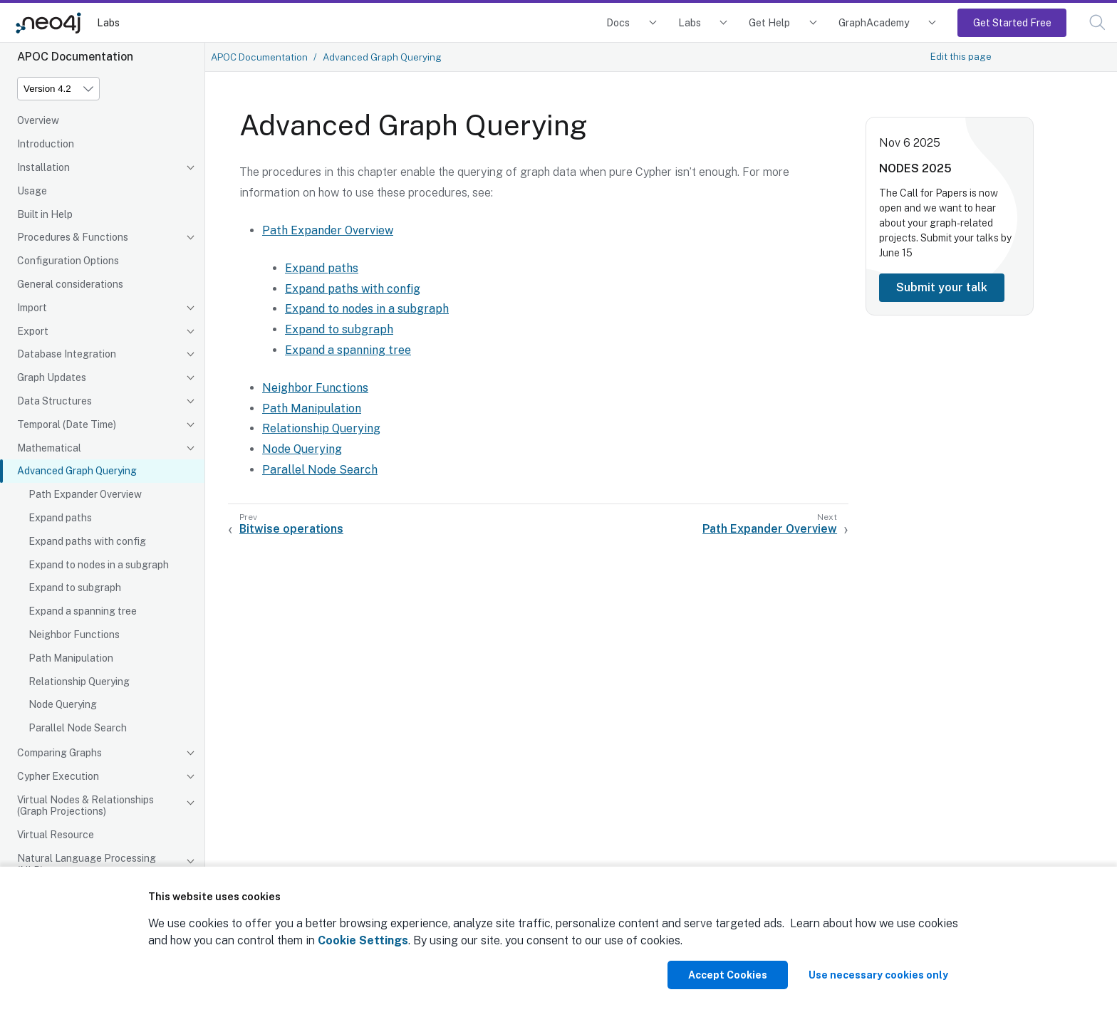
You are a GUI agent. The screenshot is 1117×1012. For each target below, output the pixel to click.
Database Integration (66, 354)
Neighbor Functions (74, 634)
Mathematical (49, 448)
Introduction (45, 144)
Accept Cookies (727, 975)
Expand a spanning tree (82, 611)
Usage (32, 191)
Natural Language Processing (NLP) (86, 864)
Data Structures (54, 401)
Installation (43, 167)
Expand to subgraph (74, 587)
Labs (108, 22)
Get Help (769, 22)
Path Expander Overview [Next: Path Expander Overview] (769, 529)
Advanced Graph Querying (77, 470)
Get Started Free (1012, 22)
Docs (618, 22)
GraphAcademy (874, 22)
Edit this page (961, 56)
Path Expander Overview (85, 494)
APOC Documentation (259, 57)
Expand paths (60, 517)
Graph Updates (51, 377)
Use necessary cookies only (878, 975)
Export (32, 331)
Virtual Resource (55, 834)
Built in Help (45, 214)
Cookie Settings (363, 940)
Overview (38, 120)
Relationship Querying (79, 681)
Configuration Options (68, 260)
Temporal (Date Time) (66, 424)
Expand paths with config (87, 541)
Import (32, 307)
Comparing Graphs (59, 752)
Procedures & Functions (72, 237)
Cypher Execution (58, 776)
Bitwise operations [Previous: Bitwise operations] (291, 529)
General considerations (70, 284)
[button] (1097, 22)
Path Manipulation (70, 658)
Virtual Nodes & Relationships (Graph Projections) (85, 806)
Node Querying (62, 704)
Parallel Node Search (77, 728)
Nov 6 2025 (909, 143)
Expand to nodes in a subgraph (98, 564)
